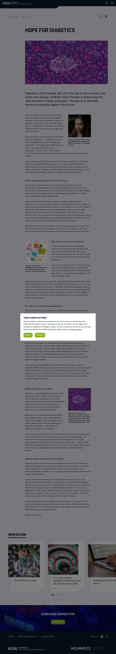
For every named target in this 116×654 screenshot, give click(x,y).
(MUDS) (49, 140)
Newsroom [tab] (17, 535)
